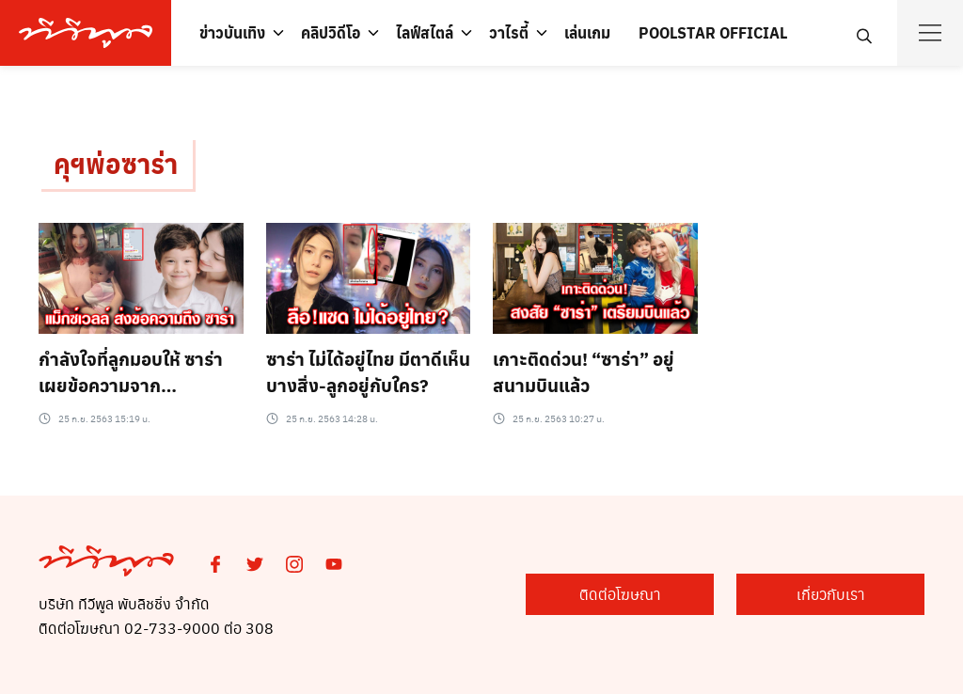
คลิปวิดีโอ (330, 32)
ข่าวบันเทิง (232, 32)
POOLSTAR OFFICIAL (713, 32)
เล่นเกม (587, 32)
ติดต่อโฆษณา (620, 594)
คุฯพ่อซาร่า (116, 163)
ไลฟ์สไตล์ (424, 32)
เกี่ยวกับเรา (831, 594)
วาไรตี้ (509, 32)
